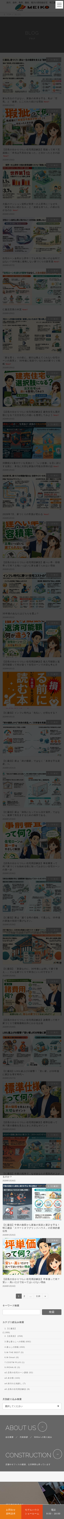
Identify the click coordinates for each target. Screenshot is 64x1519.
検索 (51, 1311)
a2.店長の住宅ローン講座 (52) (18, 1372)
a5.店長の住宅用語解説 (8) (17, 1389)
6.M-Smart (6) (11, 1357)
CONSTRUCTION (28, 1455)
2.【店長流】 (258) (13, 1336)
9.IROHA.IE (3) (12, 1367)
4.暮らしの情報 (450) (14, 1347)
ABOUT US (20, 1427)
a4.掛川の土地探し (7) (15, 1383)
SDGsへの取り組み (43, 1437)
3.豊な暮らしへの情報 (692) (17, 1342)
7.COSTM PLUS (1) (14, 1362)
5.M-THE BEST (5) (14, 1352)
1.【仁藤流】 (10, 1328)
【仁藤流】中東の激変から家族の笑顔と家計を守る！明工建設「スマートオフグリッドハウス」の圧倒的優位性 (31, 1228)
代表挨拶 (24, 1437)
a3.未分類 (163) (12, 1378)
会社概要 (9, 1437)
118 (38, 1297)
